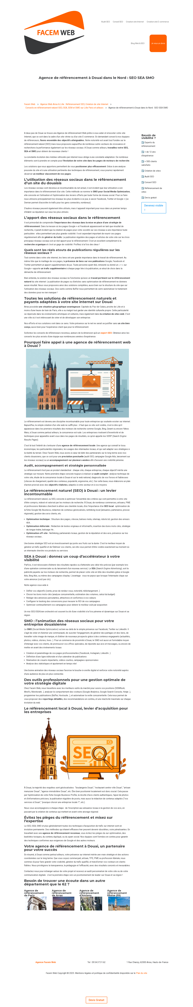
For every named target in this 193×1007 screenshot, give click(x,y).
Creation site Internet (135, 22)
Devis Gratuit (96, 1000)
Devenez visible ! (153, 208)
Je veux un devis (158, 43)
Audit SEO (105, 22)
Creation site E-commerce (158, 22)
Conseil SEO (118, 22)
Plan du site (141, 973)
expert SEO (106, 333)
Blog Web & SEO (137, 43)
